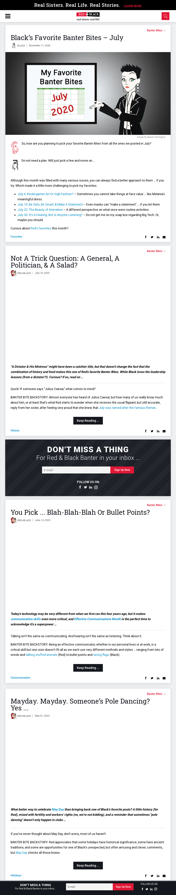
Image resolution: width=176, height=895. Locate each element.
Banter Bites (154, 30)
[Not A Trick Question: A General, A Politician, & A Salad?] (88, 321)
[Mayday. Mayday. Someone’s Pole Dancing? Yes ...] (88, 763)
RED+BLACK (24, 273)
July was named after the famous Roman (127, 408)
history (15, 430)
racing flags (101, 655)
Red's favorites (41, 228)
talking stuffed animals (41, 655)
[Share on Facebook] (146, 237)
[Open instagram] (96, 487)
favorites (16, 236)
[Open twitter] (85, 487)
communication (20, 677)
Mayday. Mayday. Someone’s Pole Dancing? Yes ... (80, 704)
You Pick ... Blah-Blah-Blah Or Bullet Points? (80, 512)
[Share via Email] (164, 237)
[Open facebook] (80, 487)
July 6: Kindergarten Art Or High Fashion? (45, 194)
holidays (16, 875)
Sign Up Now (122, 470)
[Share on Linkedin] (158, 237)
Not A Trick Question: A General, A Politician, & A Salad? (65, 261)
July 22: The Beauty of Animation (40, 209)
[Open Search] (165, 16)
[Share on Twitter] (152, 237)
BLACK (21, 45)
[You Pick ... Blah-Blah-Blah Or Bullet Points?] (88, 568)
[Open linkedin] (90, 487)
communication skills (26, 619)
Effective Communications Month (97, 619)
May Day (58, 809)
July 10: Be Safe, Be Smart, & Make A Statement (50, 204)
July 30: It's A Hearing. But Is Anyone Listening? (50, 215)
